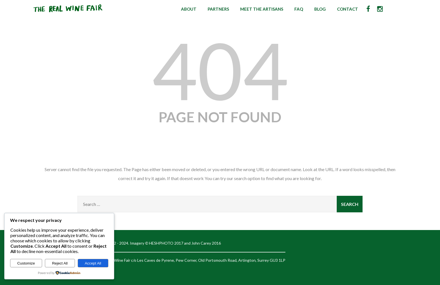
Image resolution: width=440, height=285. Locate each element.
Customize (26, 263)
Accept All (93, 263)
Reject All (60, 263)
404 (220, 70)
